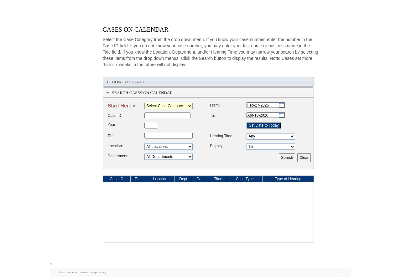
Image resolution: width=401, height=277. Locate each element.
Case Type (245, 179)
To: (212, 116)
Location (160, 179)
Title (138, 179)
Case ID (116, 179)
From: (215, 105)
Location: (115, 146)
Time (218, 179)
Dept (183, 179)
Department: (118, 156)
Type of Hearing (288, 179)
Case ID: (115, 116)
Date (201, 179)
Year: (112, 125)
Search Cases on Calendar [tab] (139, 92)
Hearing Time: (221, 136)
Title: (112, 136)
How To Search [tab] (125, 81)
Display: (216, 146)
